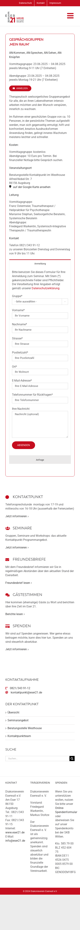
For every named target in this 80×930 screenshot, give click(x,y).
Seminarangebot (18, 720)
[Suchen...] (37, 758)
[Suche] (72, 758)
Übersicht (13, 712)
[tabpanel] (40, 361)
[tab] (40, 263)
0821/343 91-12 (20, 688)
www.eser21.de (15, 832)
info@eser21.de (15, 840)
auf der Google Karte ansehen (31, 187)
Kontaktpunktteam (19, 736)
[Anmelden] (20, 88)
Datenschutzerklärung (45, 288)
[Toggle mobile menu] (71, 15)
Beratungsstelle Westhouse (25, 728)
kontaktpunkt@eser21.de (26, 692)
